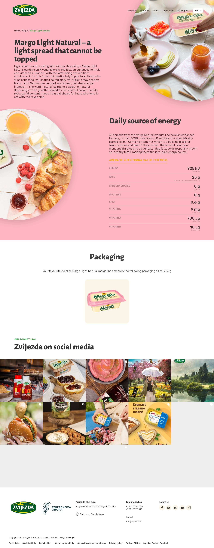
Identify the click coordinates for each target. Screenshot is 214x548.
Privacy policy (116, 543)
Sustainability (29, 543)
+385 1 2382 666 (134, 506)
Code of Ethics (133, 543)
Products (144, 10)
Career (155, 10)
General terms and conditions (91, 543)
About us (132, 10)
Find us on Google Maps (90, 514)
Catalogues (182, 10)
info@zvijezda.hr (134, 521)
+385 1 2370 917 (134, 509)
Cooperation (167, 10)
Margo (25, 30)
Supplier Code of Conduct (155, 543)
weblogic (70, 537)
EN (196, 10)
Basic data (14, 543)
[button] (21, 380)
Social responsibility (64, 543)
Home (17, 30)
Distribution (45, 543)
